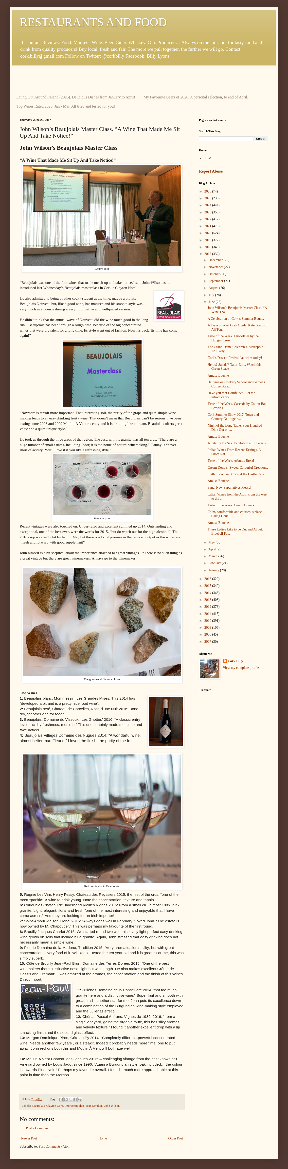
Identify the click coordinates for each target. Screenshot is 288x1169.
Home (102, 1138)
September (216, 281)
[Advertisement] (144, 79)
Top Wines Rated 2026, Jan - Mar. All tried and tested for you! (66, 106)
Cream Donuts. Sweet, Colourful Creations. (238, 467)
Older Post (175, 1138)
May (212, 542)
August (213, 288)
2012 (208, 607)
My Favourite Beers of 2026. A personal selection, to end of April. (196, 97)
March (213, 556)
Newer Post (29, 1138)
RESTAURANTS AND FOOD (93, 22)
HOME (208, 158)
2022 (208, 219)
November (216, 267)
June (212, 302)
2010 (208, 621)
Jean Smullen (94, 1105)
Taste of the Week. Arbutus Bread (231, 461)
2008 (208, 634)
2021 (208, 226)
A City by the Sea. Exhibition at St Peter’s (237, 443)
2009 (208, 627)
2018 (208, 247)
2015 (208, 586)
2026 (208, 191)
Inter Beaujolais (74, 1105)
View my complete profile (241, 668)
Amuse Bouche (218, 375)
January (214, 570)
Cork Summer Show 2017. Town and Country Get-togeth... (233, 417)
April (212, 549)
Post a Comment (37, 1128)
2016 (208, 579)
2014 (208, 593)
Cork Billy (235, 661)
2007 (208, 641)
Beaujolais (38, 1105)
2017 (208, 254)
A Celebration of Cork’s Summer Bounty (236, 318)
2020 (208, 233)
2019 (208, 240)
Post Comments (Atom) (55, 1146)
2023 (208, 212)
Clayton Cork (54, 1105)
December (215, 260)
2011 (208, 614)
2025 (208, 198)
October (214, 274)
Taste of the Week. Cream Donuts (231, 505)
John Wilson (112, 1105)
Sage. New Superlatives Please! (229, 487)
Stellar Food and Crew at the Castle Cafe (236, 474)
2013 (208, 600)
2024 (208, 205)
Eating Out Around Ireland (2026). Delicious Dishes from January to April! (75, 97)
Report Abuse (211, 171)
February (215, 563)
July (211, 295)
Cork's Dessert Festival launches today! (235, 358)
